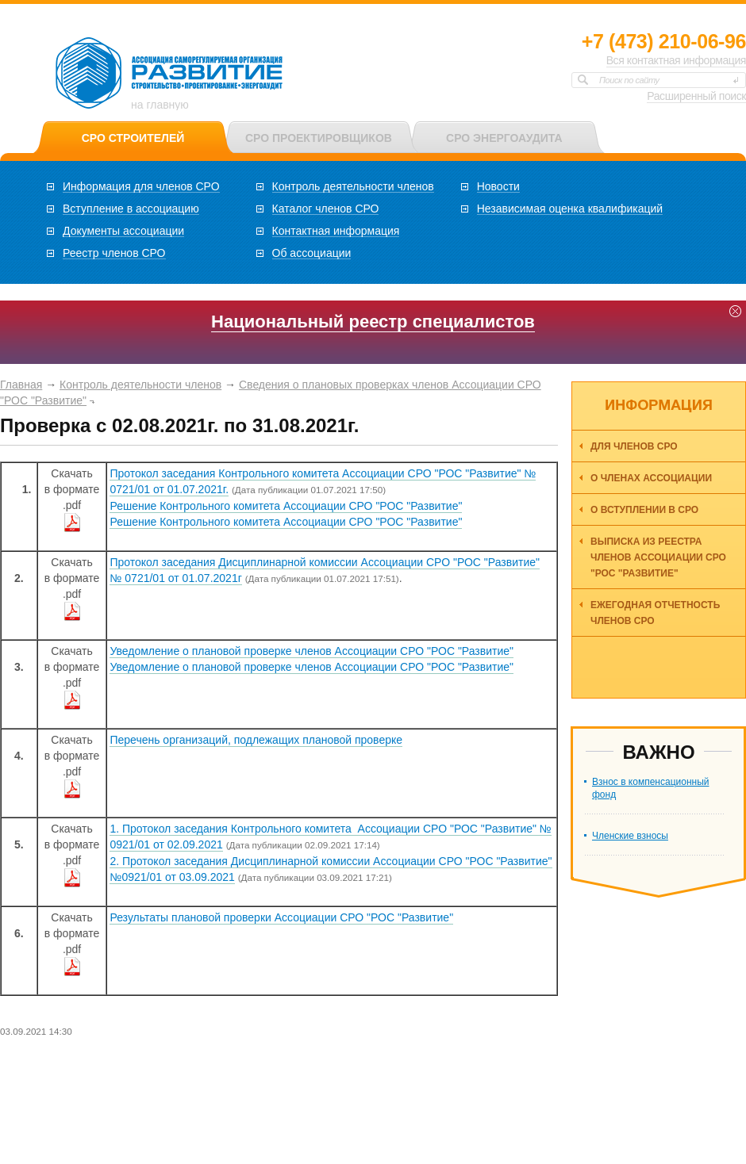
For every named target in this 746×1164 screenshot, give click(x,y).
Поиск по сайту (629, 80)
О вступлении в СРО (644, 509)
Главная (21, 384)
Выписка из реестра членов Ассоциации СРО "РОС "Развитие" (658, 557)
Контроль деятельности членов (140, 384)
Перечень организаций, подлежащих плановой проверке (256, 739)
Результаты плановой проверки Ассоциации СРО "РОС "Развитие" (281, 917)
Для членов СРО (634, 446)
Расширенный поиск (696, 96)
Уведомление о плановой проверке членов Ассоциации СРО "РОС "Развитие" (311, 651)
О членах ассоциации (651, 478)
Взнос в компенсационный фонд (650, 788)
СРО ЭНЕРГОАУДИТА (504, 138)
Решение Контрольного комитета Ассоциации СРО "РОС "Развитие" (286, 506)
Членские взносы (630, 835)
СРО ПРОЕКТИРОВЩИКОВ (318, 138)
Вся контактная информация (676, 60)
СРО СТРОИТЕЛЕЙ (133, 138)
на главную (160, 104)
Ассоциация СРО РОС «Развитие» (170, 73)
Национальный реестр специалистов (373, 321)
